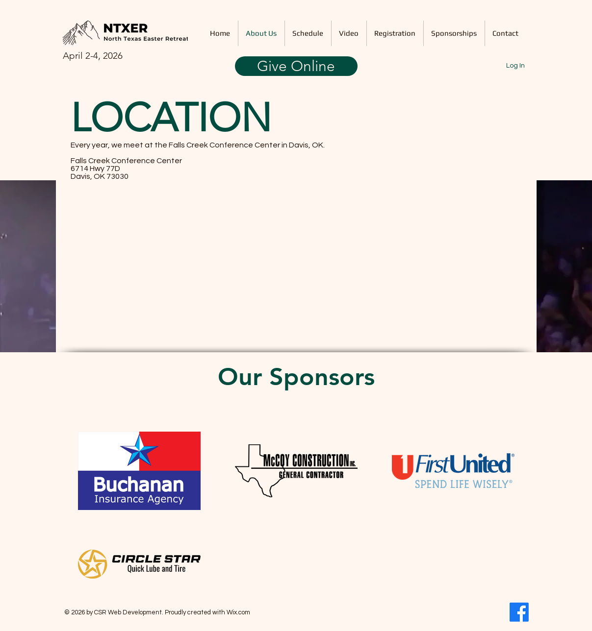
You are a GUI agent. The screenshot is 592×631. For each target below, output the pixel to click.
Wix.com (238, 612)
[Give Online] (296, 66)
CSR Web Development (128, 612)
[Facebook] (519, 612)
